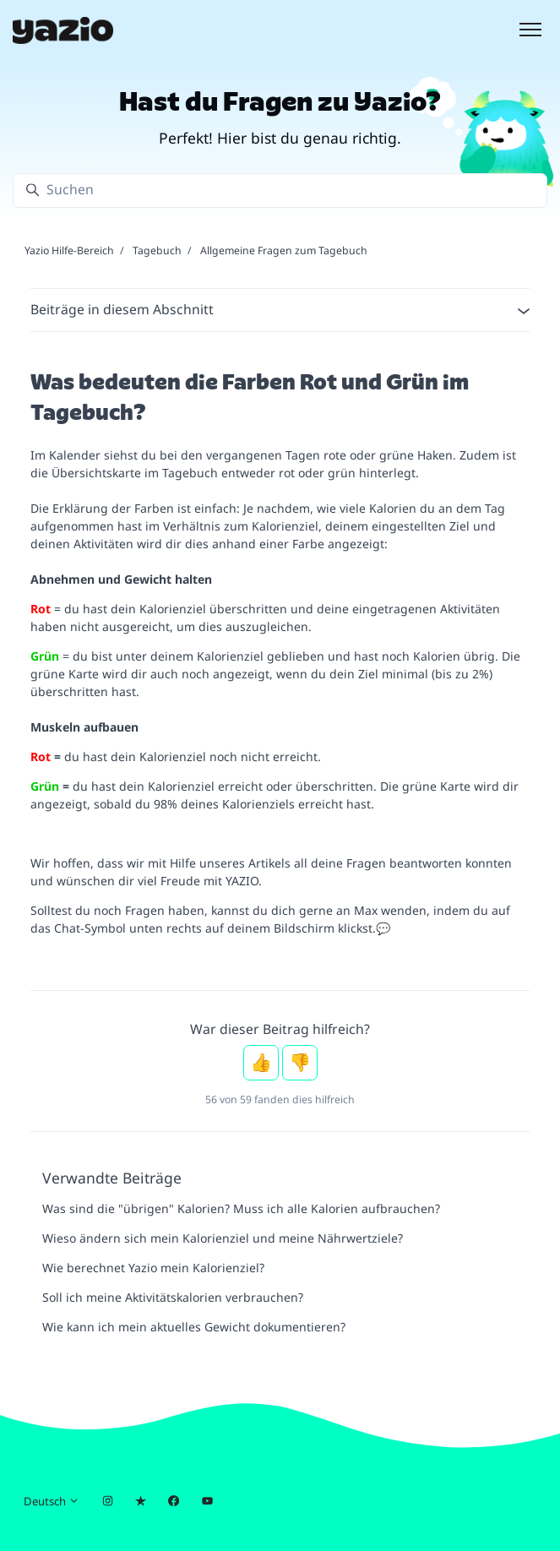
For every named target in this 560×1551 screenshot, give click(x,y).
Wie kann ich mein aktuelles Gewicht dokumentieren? (193, 1327)
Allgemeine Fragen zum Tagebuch (283, 250)
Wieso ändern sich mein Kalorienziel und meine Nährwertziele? (222, 1238)
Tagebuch (157, 250)
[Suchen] (280, 190)
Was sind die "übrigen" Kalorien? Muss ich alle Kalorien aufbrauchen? (241, 1208)
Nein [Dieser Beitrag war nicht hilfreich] (300, 1062)
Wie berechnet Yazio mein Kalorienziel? (153, 1268)
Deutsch (51, 1501)
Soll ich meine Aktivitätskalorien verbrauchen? (172, 1297)
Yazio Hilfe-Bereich (69, 250)
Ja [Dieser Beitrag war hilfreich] (261, 1062)
